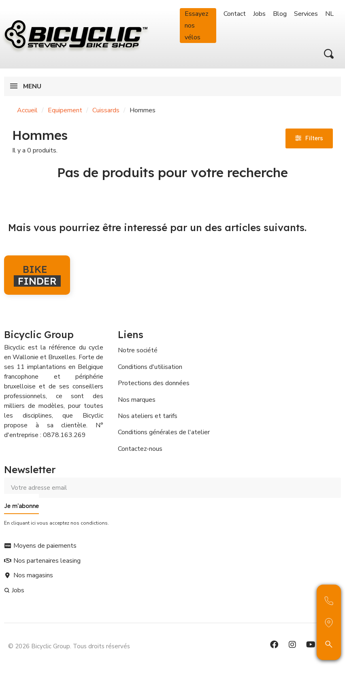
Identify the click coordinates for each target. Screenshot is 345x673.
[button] (329, 54)
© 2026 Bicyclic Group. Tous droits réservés (69, 646)
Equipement (65, 110)
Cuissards (105, 110)
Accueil (27, 110)
